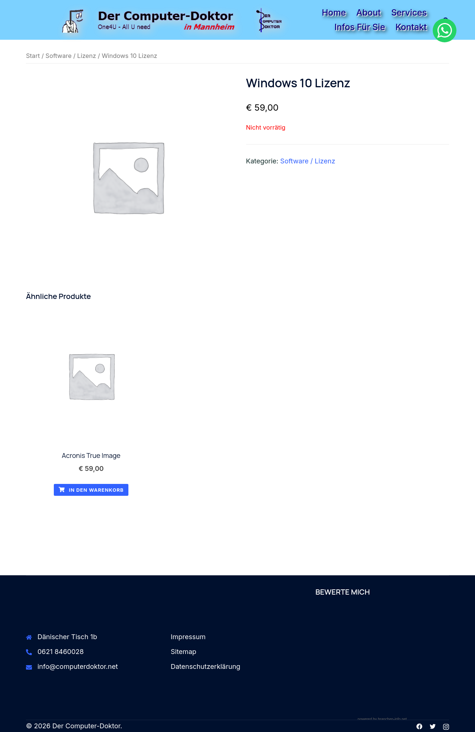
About (368, 12)
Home (334, 12)
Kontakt (411, 27)
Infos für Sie (359, 27)
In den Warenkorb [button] (91, 490)
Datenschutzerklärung (205, 666)
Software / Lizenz (71, 55)
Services (409, 12)
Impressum (188, 637)
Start (33, 55)
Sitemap (183, 651)
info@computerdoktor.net (77, 666)
